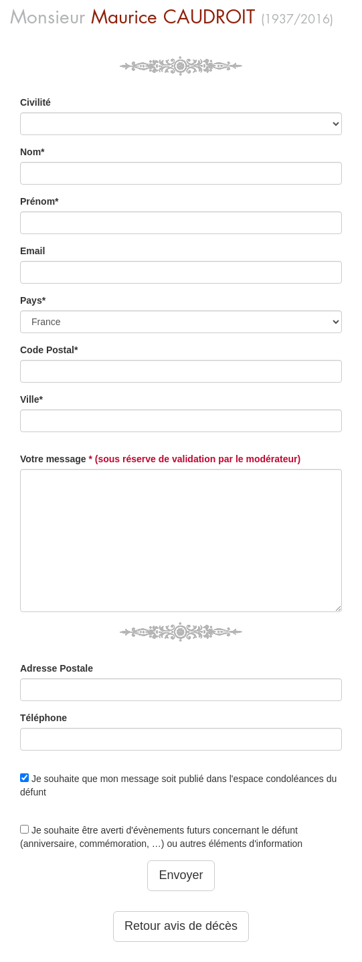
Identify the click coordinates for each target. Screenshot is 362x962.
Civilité (35, 102)
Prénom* (39, 201)
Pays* (33, 300)
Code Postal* (49, 350)
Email (32, 251)
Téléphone (43, 717)
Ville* (31, 399)
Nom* (32, 152)
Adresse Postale (56, 668)
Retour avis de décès (181, 926)
